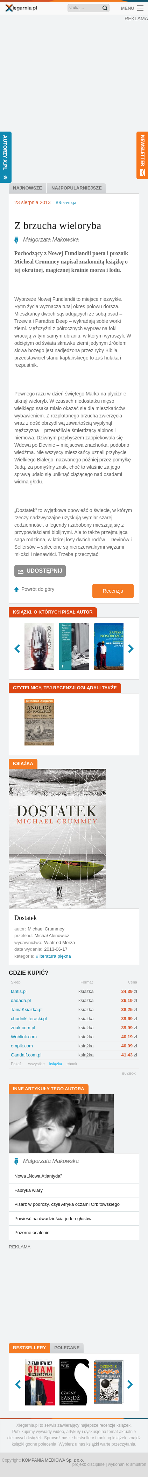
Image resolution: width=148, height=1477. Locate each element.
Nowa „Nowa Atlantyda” (38, 1176)
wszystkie (36, 1064)
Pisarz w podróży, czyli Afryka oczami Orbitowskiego (67, 1204)
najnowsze (27, 188)
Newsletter (142, 155)
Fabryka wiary (28, 1190)
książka (55, 1064)
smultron (138, 1464)
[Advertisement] (74, 95)
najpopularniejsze (76, 188)
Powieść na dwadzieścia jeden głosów (52, 1218)
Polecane (66, 1347)
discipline (95, 1464)
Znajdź (105, 8)
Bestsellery (29, 1347)
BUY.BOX (129, 1073)
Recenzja (113, 591)
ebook (71, 1064)
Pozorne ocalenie (31, 1232)
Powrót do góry (37, 589)
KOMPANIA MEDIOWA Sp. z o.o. (53, 1460)
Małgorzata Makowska (51, 240)
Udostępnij (44, 571)
